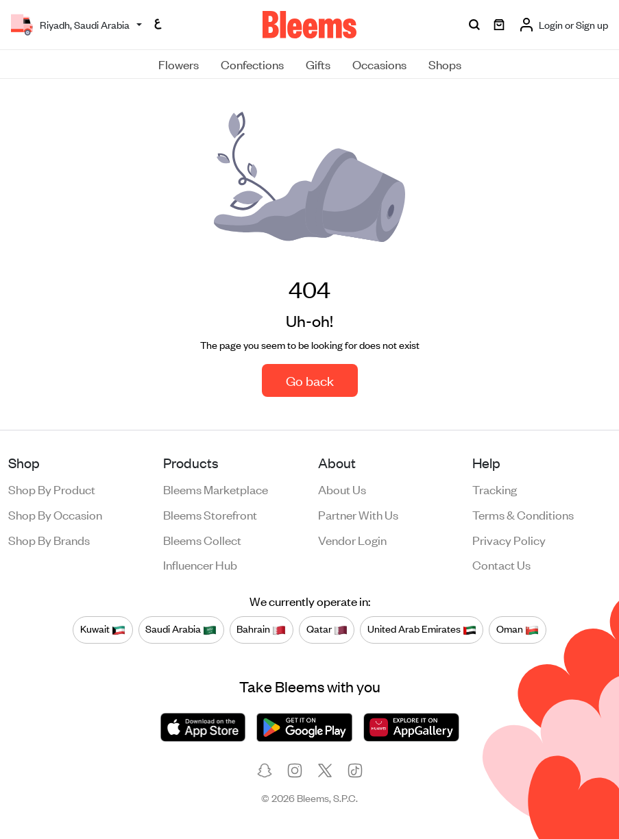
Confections (252, 64)
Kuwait (102, 629)
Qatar (327, 629)
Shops (444, 64)
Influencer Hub (200, 564)
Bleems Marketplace (215, 489)
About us (342, 489)
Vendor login (352, 539)
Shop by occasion (55, 514)
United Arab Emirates (421, 629)
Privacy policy (509, 539)
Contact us (501, 564)
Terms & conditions (523, 514)
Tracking (494, 489)
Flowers (178, 64)
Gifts (318, 64)
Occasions (379, 64)
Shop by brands (49, 539)
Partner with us (358, 514)
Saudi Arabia (181, 629)
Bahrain (261, 629)
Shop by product (51, 489)
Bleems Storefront (210, 514)
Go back (310, 380)
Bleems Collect (202, 539)
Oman (517, 629)
